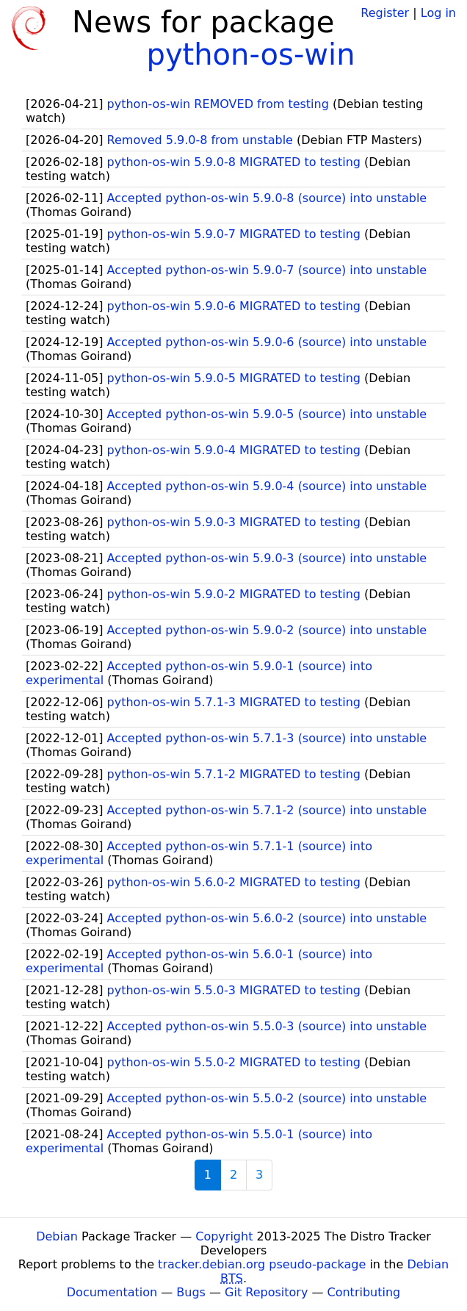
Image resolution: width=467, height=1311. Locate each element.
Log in (438, 13)
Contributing (364, 1292)
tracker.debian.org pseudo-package (262, 1264)
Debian (57, 1236)
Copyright (224, 1236)
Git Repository (266, 1292)
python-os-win (250, 54)
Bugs (191, 1292)
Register (385, 13)
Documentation (112, 1292)
